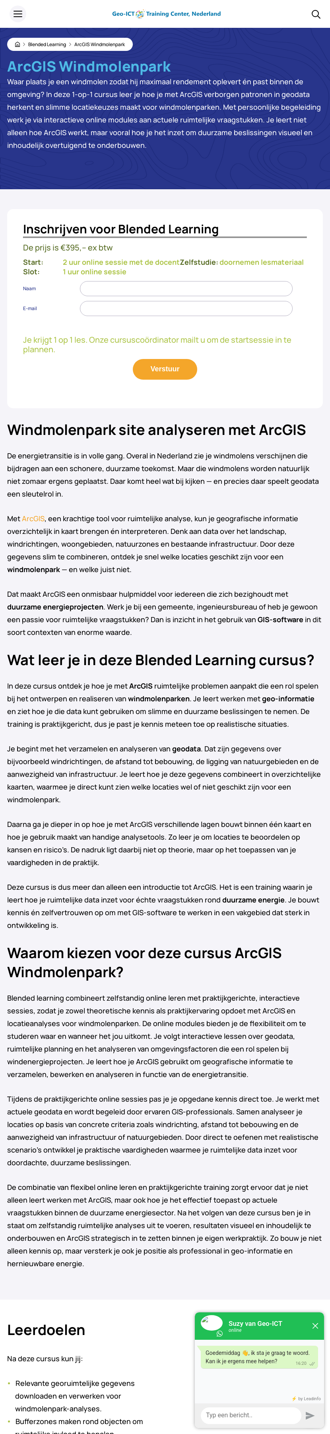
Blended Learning (47, 44)
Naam (29, 288)
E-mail (30, 308)
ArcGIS (33, 518)
